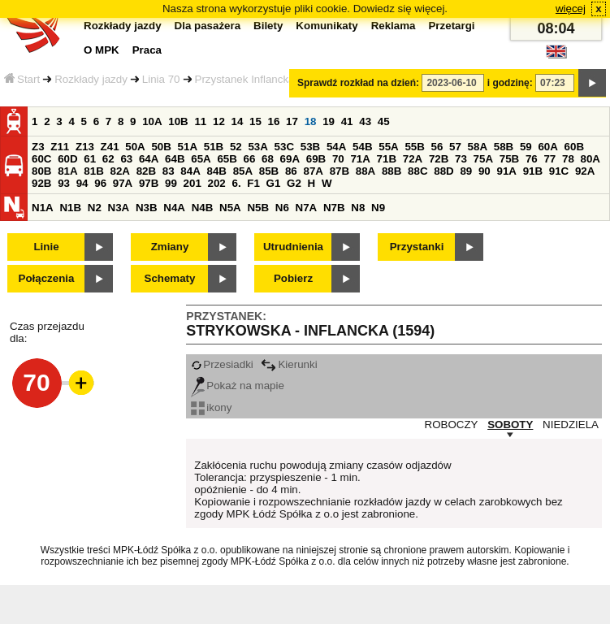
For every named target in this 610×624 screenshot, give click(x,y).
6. (236, 183)
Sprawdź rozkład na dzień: (358, 83)
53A (257, 147)
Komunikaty (326, 26)
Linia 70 (161, 79)
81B (93, 171)
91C (559, 171)
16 (274, 121)
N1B (70, 208)
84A (190, 171)
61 (90, 159)
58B (503, 147)
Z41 (110, 147)
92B (41, 183)
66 (250, 159)
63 (126, 159)
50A (135, 147)
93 (64, 183)
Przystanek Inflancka (245, 79)
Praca (147, 50)
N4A (174, 208)
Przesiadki (222, 364)
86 (291, 171)
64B (174, 159)
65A (200, 159)
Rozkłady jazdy (91, 79)
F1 (253, 183)
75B (509, 159)
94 (82, 183)
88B (391, 171)
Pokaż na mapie (237, 385)
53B (310, 147)
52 (236, 147)
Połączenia (47, 278)
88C (417, 171)
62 (108, 159)
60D (67, 159)
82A (119, 171)
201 (192, 183)
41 (347, 121)
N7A (307, 208)
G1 (273, 183)
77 (549, 159)
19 (328, 121)
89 (466, 171)
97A (122, 183)
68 (268, 159)
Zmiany (170, 246)
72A (412, 159)
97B (148, 183)
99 (171, 183)
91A (506, 171)
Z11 (59, 147)
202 (217, 183)
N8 (358, 208)
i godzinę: (510, 83)
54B (362, 147)
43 (365, 121)
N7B (334, 208)
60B (574, 147)
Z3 (38, 147)
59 (526, 147)
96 (100, 183)
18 (311, 121)
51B (213, 147)
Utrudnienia (293, 246)
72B (438, 159)
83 (168, 171)
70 (338, 159)
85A (243, 171)
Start (22, 79)
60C (41, 159)
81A (67, 171)
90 (484, 171)
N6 (282, 208)
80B (41, 171)
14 (237, 121)
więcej (571, 8)
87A (312, 171)
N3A (119, 208)
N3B (147, 208)
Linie (45, 246)
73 (461, 159)
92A (585, 171)
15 (255, 121)
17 (292, 121)
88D (443, 171)
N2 (95, 208)
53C (284, 147)
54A (336, 147)
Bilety (268, 26)
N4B (203, 208)
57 (455, 147)
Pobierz (293, 278)
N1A (43, 208)
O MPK (101, 50)
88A (365, 171)
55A (388, 147)
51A (187, 147)
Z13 (85, 147)
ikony (211, 407)
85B (269, 171)
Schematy (170, 278)
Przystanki (417, 246)
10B (178, 121)
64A (148, 159)
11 (200, 121)
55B (414, 147)
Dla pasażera (208, 26)
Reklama (393, 26)
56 (437, 147)
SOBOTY (510, 424)
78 (568, 159)
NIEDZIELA (571, 424)
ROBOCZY (451, 424)
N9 (378, 208)
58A (477, 147)
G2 (294, 183)
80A (590, 159)
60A (547, 147)
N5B (258, 208)
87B (339, 171)
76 (532, 159)
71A (360, 159)
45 (384, 121)
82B (146, 171)
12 (219, 121)
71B (386, 159)
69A (290, 159)
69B (316, 159)
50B (161, 147)
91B (533, 171)
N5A (230, 208)
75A (483, 159)
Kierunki (289, 364)
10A (152, 121)
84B (216, 171)
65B (226, 159)
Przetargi (451, 26)
